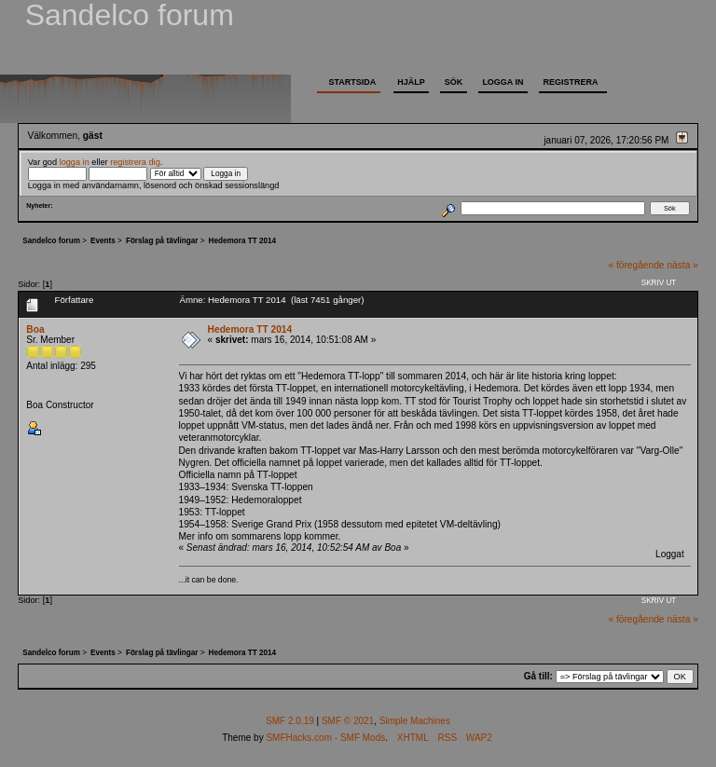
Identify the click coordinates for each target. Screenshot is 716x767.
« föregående (636, 265)
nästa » (682, 265)
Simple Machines (414, 721)
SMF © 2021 (348, 721)
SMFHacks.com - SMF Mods (325, 738)
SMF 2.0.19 (290, 721)
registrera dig (135, 162)
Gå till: (538, 676)
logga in (75, 162)
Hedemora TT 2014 (250, 329)
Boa (35, 329)
